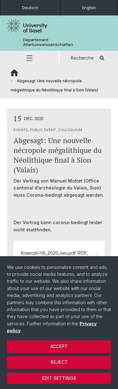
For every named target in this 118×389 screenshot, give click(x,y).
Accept (59, 346)
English (89, 7)
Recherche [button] (88, 58)
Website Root (14, 72)
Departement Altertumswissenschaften (48, 42)
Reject (59, 362)
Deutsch (30, 7)
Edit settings (59, 378)
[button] (29, 58)
